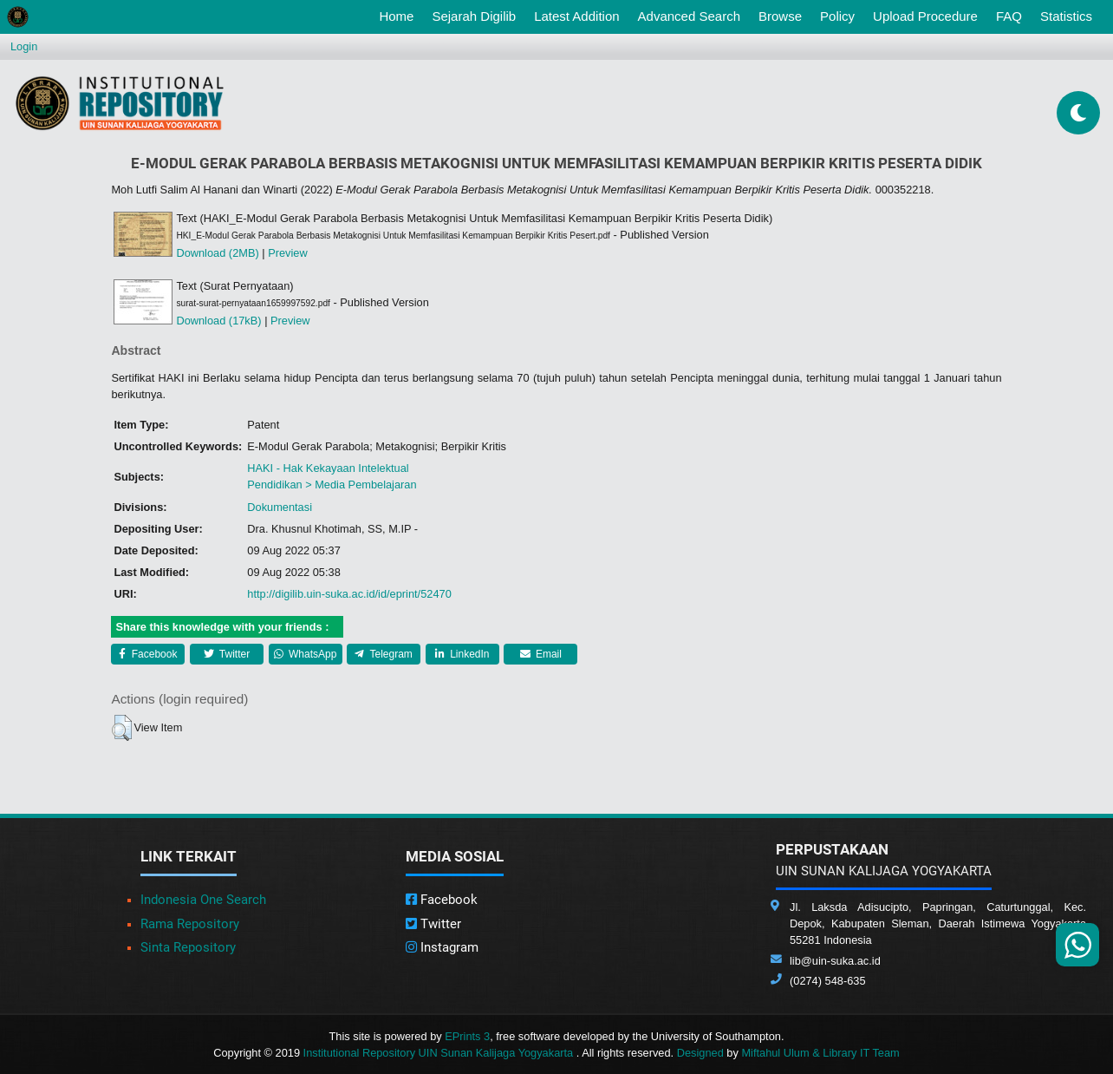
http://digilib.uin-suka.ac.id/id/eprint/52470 (349, 593)
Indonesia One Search (203, 899)
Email (541, 654)
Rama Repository (189, 924)
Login (23, 46)
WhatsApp (305, 654)
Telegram (383, 654)
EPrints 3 (467, 1036)
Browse (780, 16)
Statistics (1066, 16)
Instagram (442, 947)
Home (399, 14)
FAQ (1009, 16)
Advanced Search (689, 16)
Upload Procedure (925, 16)
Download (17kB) (218, 320)
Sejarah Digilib (474, 16)
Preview (288, 252)
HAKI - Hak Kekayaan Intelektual (327, 468)
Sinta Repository (188, 947)
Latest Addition (576, 16)
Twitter (227, 654)
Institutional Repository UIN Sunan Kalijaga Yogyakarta (439, 1052)
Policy (837, 16)
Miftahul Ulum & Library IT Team (820, 1052)
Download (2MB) (217, 252)
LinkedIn (462, 654)
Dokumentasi (279, 507)
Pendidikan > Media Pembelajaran (331, 484)
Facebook (148, 654)
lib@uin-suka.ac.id (835, 960)
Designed (700, 1052)
